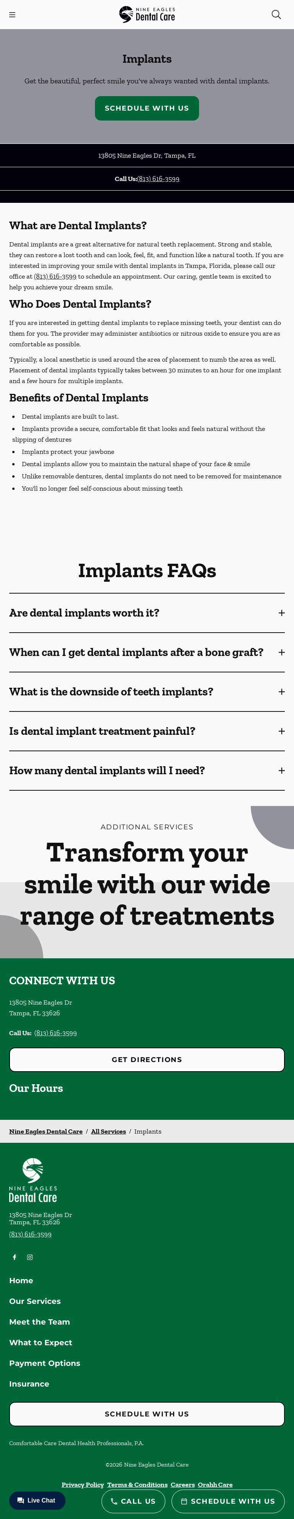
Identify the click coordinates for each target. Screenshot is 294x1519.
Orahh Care (215, 1484)
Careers (183, 1484)
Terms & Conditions (137, 1484)
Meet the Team (39, 1321)
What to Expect (40, 1342)
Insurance (29, 1383)
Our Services (35, 1301)
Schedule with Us (147, 108)
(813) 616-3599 (158, 179)
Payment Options (44, 1363)
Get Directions (147, 1060)
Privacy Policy (83, 1484)
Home (21, 1280)
